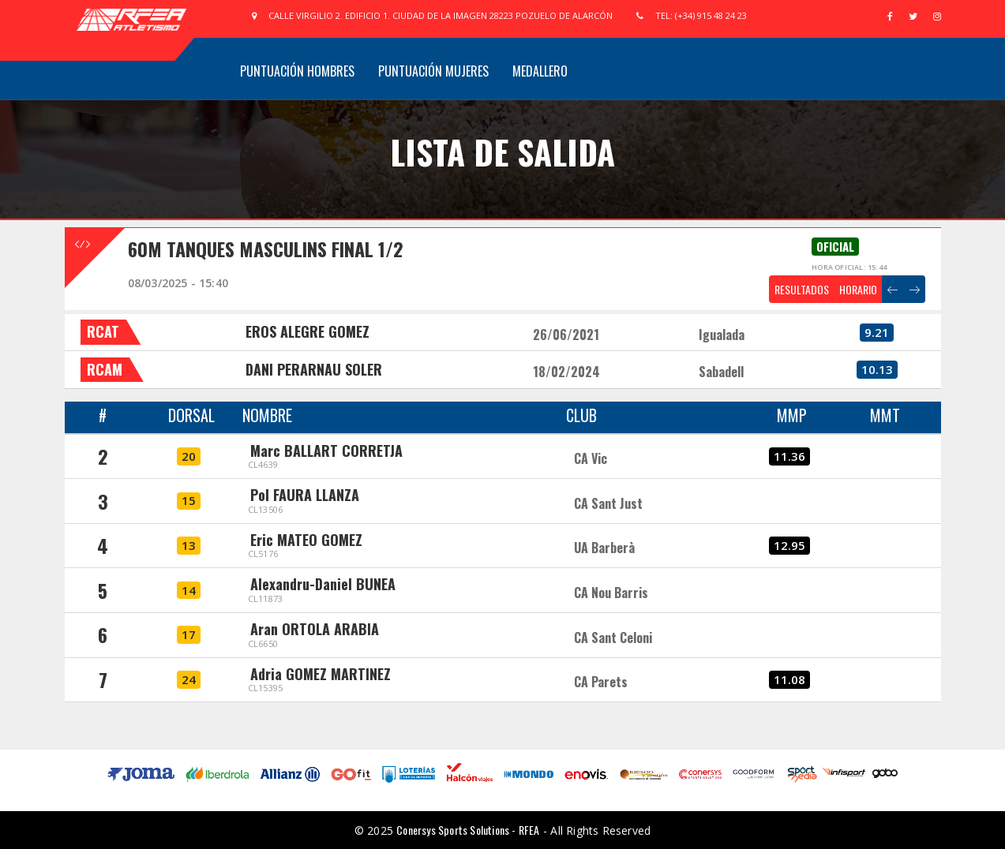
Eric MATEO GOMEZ (306, 539)
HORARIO (858, 289)
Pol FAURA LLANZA (304, 494)
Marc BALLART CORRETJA (326, 450)
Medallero (540, 71)
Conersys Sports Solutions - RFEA (467, 829)
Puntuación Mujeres (433, 71)
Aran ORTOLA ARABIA (314, 629)
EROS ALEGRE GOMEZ (307, 331)
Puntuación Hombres (297, 71)
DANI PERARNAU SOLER (314, 369)
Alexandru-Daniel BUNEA (323, 584)
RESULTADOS (801, 289)
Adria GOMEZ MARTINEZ (320, 674)
